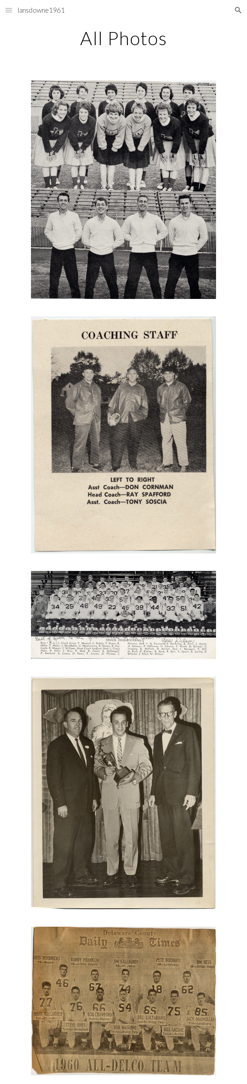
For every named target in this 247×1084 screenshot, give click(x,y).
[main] (123, 38)
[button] (8, 10)
